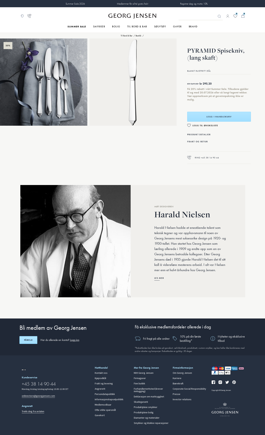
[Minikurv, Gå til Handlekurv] (243, 16)
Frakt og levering (104, 383)
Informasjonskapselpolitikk (109, 399)
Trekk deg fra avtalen (33, 411)
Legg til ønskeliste (205, 125)
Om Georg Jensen (182, 373)
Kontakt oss (101, 373)
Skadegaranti (141, 402)
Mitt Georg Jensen (143, 373)
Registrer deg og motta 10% (194, 3)
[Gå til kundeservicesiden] (29, 16)
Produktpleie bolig (143, 412)
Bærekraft (178, 383)
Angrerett (100, 389)
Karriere (177, 378)
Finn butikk (139, 383)
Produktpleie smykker (145, 407)
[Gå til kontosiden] (227, 16)
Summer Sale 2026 (75, 3)
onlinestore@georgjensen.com (38, 396)
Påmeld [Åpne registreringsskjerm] (28, 340)
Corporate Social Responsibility (189, 389)
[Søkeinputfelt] (201, 16)
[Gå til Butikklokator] (22, 16)
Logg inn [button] (74, 340)
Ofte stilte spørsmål (105, 410)
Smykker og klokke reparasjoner (151, 423)
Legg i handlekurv (219, 116)
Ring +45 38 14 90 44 (203, 157)
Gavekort (100, 415)
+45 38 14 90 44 (39, 384)
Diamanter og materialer (146, 418)
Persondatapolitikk (105, 394)
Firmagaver (140, 378)
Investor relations (182, 399)
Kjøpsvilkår (100, 378)
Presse (176, 394)
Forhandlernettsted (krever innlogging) (148, 390)
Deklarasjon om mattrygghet (149, 396)
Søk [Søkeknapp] (219, 16)
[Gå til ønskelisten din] (235, 16)
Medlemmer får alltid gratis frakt (132, 3)
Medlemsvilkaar (103, 405)
